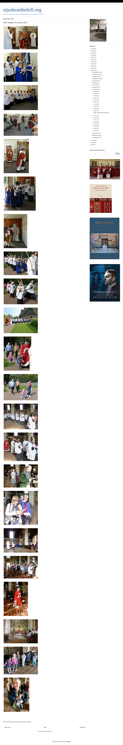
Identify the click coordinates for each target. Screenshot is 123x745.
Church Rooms (10, 721)
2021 (92, 48)
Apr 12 (96, 117)
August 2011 (96, 81)
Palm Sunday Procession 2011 (15, 22)
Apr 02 (96, 130)
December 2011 (97, 72)
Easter (16, 721)
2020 (92, 51)
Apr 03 (96, 128)
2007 (92, 144)
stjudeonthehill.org (22, 9)
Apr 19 (96, 106)
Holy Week (21, 721)
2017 (92, 57)
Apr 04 (96, 126)
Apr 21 (96, 102)
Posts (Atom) (48, 731)
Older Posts (82, 727)
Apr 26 (96, 95)
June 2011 (95, 85)
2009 (92, 142)
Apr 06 (96, 124)
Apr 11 (96, 119)
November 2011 (97, 74)
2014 (92, 63)
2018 (92, 55)
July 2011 (95, 83)
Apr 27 (96, 93)
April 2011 (95, 89)
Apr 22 (96, 100)
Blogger (68, 741)
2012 (92, 68)
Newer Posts (7, 727)
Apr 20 (96, 104)
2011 (92, 70)
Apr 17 (96, 110)
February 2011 (96, 135)
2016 (92, 59)
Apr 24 (96, 97)
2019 (92, 53)
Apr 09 (96, 122)
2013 (92, 66)
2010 (92, 140)
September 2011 (97, 78)
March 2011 (96, 133)
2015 (92, 61)
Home (45, 727)
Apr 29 (96, 91)
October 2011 (96, 76)
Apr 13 (96, 115)
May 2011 (95, 87)
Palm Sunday (27, 721)
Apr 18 (96, 108)
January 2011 (96, 137)
